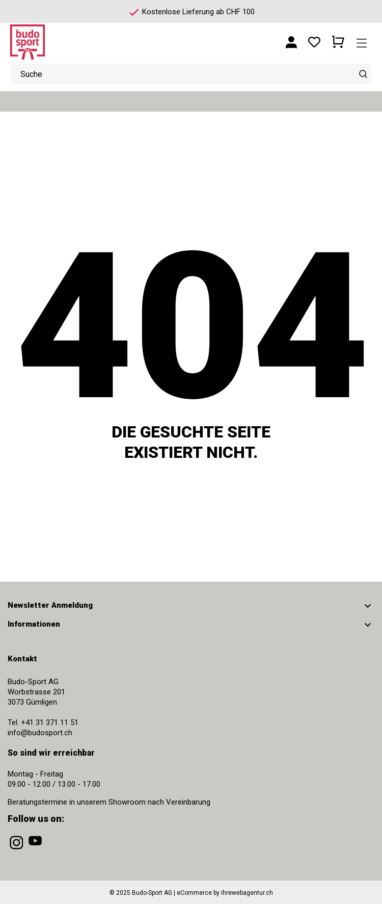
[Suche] (363, 74)
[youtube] (36, 849)
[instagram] (17, 849)
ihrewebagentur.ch (247, 892)
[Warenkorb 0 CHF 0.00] (338, 38)
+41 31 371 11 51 (49, 722)
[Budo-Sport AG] (56, 38)
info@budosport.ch (40, 732)
